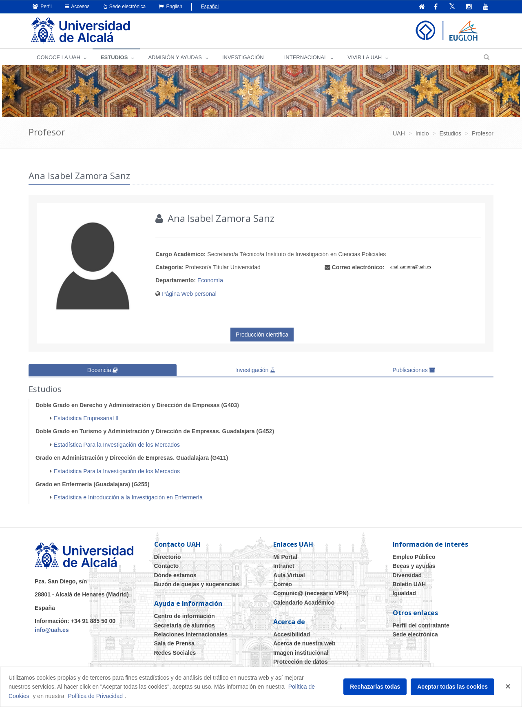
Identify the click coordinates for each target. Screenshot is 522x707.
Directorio (167, 556)
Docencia (102, 370)
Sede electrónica (124, 6)
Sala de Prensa (174, 643)
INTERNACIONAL (305, 57)
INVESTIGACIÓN (243, 57)
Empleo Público (414, 556)
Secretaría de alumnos (184, 625)
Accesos (77, 6)
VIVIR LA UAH (364, 57)
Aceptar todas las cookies (452, 686)
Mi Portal (285, 556)
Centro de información (184, 616)
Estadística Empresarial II (86, 417)
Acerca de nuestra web (304, 643)
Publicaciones (413, 370)
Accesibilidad (291, 634)
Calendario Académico (303, 602)
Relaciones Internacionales (191, 634)
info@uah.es (52, 630)
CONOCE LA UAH (58, 57)
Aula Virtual (289, 575)
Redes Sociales (175, 652)
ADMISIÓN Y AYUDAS (175, 57)
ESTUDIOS (114, 57)
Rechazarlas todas (375, 686)
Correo (282, 584)
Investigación (255, 370)
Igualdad (404, 593)
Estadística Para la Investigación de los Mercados (117, 444)
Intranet (283, 566)
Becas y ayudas (414, 566)
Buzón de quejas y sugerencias (196, 584)
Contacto (166, 566)
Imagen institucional (300, 652)
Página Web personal (189, 293)
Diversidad (407, 575)
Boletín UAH (409, 584)
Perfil (42, 6)
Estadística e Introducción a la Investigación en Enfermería (128, 497)
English (170, 6)
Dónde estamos (175, 575)
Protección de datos (300, 661)
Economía (210, 280)
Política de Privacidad (95, 696)
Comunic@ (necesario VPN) (311, 593)
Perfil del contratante (421, 625)
